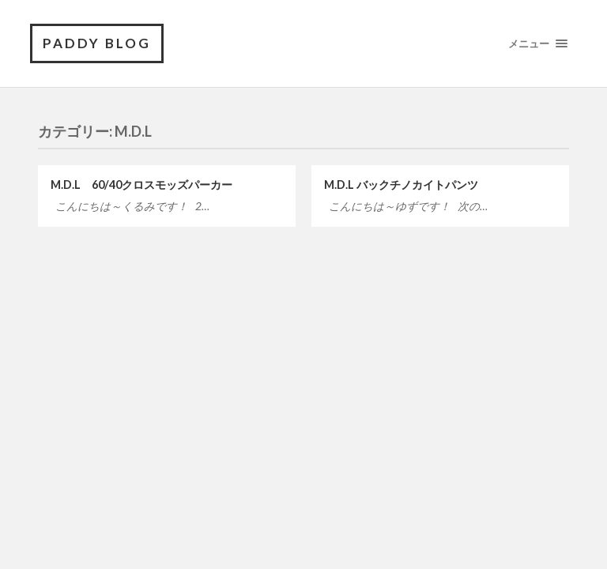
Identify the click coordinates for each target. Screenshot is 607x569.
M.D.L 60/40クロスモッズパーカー (141, 184)
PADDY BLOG (97, 43)
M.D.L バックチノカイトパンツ (401, 184)
